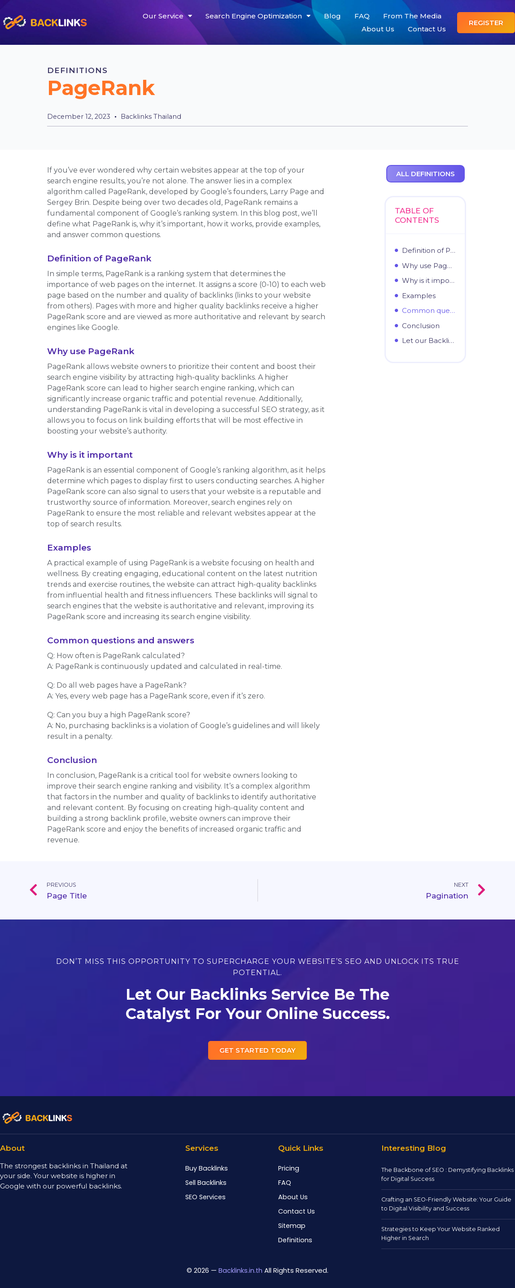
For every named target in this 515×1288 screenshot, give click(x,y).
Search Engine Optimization (257, 15)
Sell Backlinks (206, 1183)
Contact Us (427, 29)
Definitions (78, 70)
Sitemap (292, 1226)
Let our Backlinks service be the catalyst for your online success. (429, 341)
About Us (378, 29)
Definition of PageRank (429, 251)
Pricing (288, 1168)
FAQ (362, 16)
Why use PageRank (429, 266)
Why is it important (429, 281)
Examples (419, 296)
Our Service (167, 15)
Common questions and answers (429, 311)
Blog (332, 16)
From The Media (412, 16)
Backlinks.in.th (240, 1269)
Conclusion (421, 326)
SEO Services (205, 1197)
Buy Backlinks (206, 1168)
